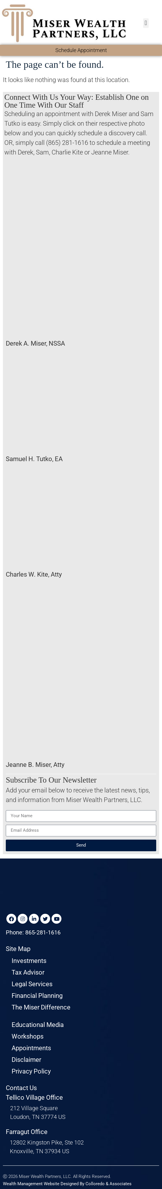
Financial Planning (37, 995)
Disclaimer (26, 1059)
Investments (29, 960)
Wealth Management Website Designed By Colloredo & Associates (67, 1183)
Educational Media (38, 1024)
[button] (146, 23)
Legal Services (32, 984)
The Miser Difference (41, 1007)
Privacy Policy (31, 1071)
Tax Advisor (28, 972)
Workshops (27, 1036)
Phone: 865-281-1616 (33, 932)
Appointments (31, 1048)
